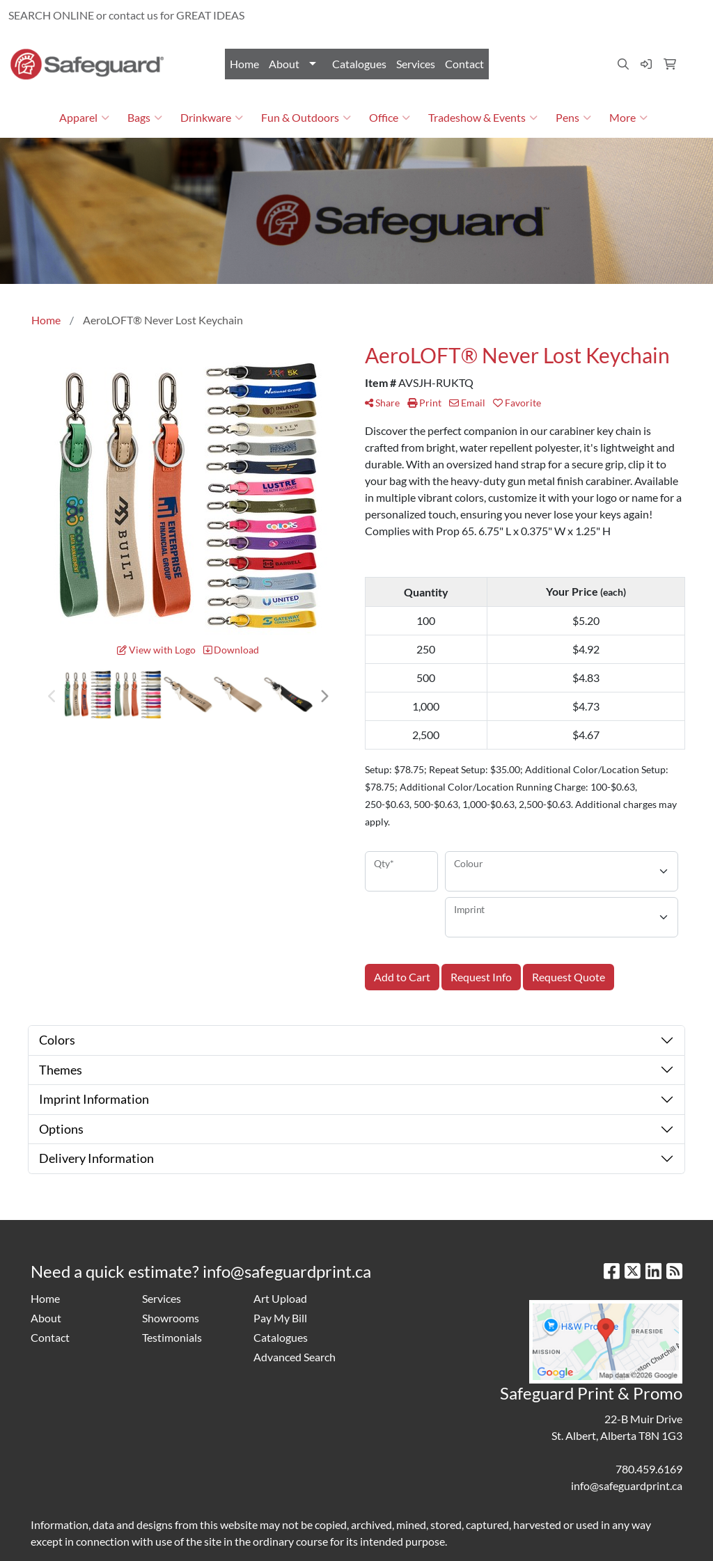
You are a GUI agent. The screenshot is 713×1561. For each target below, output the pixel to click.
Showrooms (170, 1317)
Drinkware (211, 117)
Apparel (84, 117)
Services (415, 63)
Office (389, 117)
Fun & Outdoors (306, 117)
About (284, 63)
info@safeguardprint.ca (642, 15)
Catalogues (359, 63)
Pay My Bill (280, 1317)
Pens (573, 117)
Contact (464, 63)
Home (244, 63)
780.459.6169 (543, 15)
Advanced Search (294, 1356)
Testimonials (172, 1337)
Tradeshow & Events (483, 117)
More (628, 117)
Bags (144, 117)
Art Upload (280, 1298)
